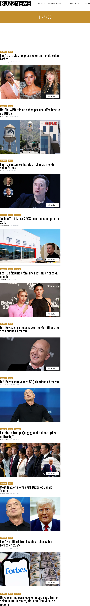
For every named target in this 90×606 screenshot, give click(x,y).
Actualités (41, 3)
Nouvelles (17, 215)
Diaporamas (51, 3)
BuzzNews (3, 51)
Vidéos (58, 3)
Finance (10, 51)
